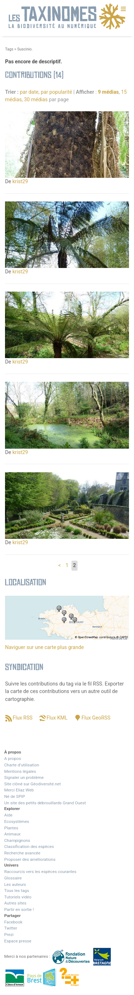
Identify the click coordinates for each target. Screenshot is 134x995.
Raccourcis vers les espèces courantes (40, 871)
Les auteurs (15, 884)
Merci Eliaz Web (19, 789)
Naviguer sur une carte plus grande (44, 647)
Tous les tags (16, 890)
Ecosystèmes (16, 821)
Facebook (13, 922)
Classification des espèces (29, 846)
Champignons (17, 840)
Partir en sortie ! (19, 909)
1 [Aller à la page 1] (67, 565)
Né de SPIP (14, 796)
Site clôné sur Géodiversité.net (32, 783)
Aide (8, 815)
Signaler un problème (24, 777)
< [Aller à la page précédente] (59, 565)
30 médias (36, 99)
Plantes (11, 827)
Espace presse (17, 940)
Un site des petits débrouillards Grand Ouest (45, 802)
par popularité (56, 92)
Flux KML (57, 718)
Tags (9, 49)
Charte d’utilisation (21, 764)
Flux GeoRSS (95, 718)
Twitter (10, 928)
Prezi (9, 934)
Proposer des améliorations (30, 859)
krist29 (20, 181)
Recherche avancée (22, 852)
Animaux (12, 834)
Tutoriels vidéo (17, 896)
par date (29, 92)
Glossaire (13, 878)
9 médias (108, 92)
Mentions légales (20, 771)
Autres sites (15, 903)
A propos (12, 758)
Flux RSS (23, 718)
